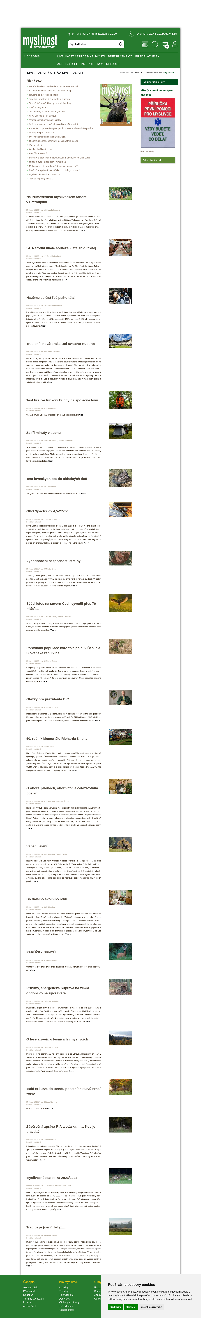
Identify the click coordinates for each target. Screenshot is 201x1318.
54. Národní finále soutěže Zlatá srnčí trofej (50, 90)
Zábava (98, 1295)
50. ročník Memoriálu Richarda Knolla (47, 137)
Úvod (122, 73)
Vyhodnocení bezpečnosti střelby (45, 120)
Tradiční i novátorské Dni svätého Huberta (49, 99)
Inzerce (27, 1302)
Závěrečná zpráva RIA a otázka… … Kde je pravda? (54, 170)
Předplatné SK (147, 56)
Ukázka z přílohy (147, 151)
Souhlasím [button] (116, 1307)
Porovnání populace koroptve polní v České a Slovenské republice (61, 128)
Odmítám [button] (130, 1307)
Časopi (129, 73)
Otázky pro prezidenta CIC (42, 132)
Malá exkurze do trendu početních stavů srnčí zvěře (54, 166)
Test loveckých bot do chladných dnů (47, 111)
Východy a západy (69, 1302)
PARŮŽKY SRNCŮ (38, 153)
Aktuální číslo (30, 1287)
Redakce (113, 64)
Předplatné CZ (120, 56)
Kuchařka (99, 1291)
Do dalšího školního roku (41, 149)
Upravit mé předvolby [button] (151, 1307)
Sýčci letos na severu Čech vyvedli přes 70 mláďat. (54, 124)
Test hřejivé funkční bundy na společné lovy (50, 103)
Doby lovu (64, 1298)
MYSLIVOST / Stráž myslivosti (81, 56)
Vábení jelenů (36, 145)
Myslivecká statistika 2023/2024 (44, 174)
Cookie (98, 1298)
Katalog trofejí (66, 1310)
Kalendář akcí (66, 1295)
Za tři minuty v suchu (39, 107)
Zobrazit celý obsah (152, 160)
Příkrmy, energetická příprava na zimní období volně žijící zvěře (59, 157)
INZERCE (87, 64)
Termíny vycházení (33, 1298)
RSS (100, 64)
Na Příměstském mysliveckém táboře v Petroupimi (53, 86)
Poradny (63, 1291)
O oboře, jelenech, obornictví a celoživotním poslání (54, 141)
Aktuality (63, 1287)
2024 (160, 73)
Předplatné (29, 1291)
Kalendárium (66, 1306)
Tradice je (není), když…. (41, 178)
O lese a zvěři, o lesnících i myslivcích (47, 162)
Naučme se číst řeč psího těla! (43, 95)
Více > (82, 230)
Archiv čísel (67, 64)
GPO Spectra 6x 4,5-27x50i (42, 116)
